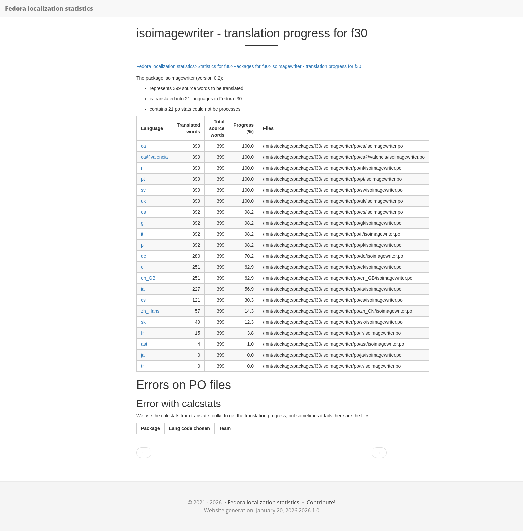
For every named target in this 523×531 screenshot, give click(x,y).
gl (143, 223)
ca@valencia (154, 157)
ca (143, 146)
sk (143, 322)
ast (144, 344)
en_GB (148, 278)
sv (143, 190)
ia (143, 289)
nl (143, 168)
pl (143, 245)
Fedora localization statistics (49, 8)
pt (143, 179)
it (142, 234)
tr (142, 366)
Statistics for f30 (214, 66)
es (143, 212)
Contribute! (321, 502)
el (143, 267)
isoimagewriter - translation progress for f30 (316, 66)
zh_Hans (150, 311)
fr (142, 333)
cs (143, 300)
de (143, 256)
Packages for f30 (251, 66)
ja (143, 355)
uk (143, 201)
